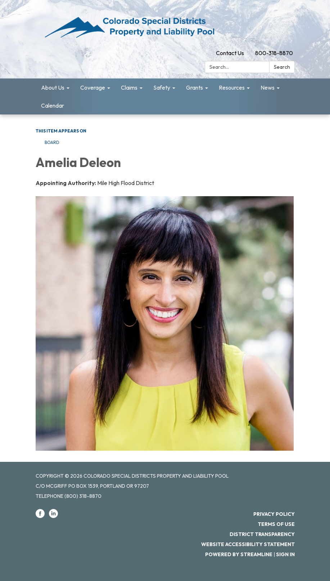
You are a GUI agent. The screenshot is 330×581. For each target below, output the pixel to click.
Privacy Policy (274, 514)
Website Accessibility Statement (248, 544)
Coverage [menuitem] (92, 87)
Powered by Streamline (238, 554)
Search (282, 67)
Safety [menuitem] (161, 87)
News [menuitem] (268, 87)
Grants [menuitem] (194, 87)
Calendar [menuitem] (52, 105)
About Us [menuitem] (52, 87)
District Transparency (262, 534)
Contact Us (230, 53)
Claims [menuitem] (129, 87)
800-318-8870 (274, 53)
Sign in (285, 554)
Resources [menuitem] (232, 87)
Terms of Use (276, 524)
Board (52, 142)
